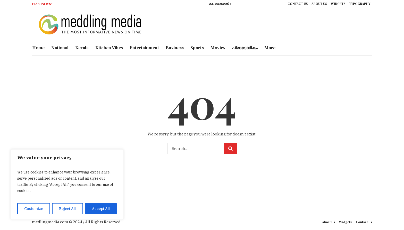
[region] (67, 184)
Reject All (67, 208)
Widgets (345, 222)
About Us (328, 222)
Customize (33, 208)
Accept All (101, 208)
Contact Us (364, 222)
